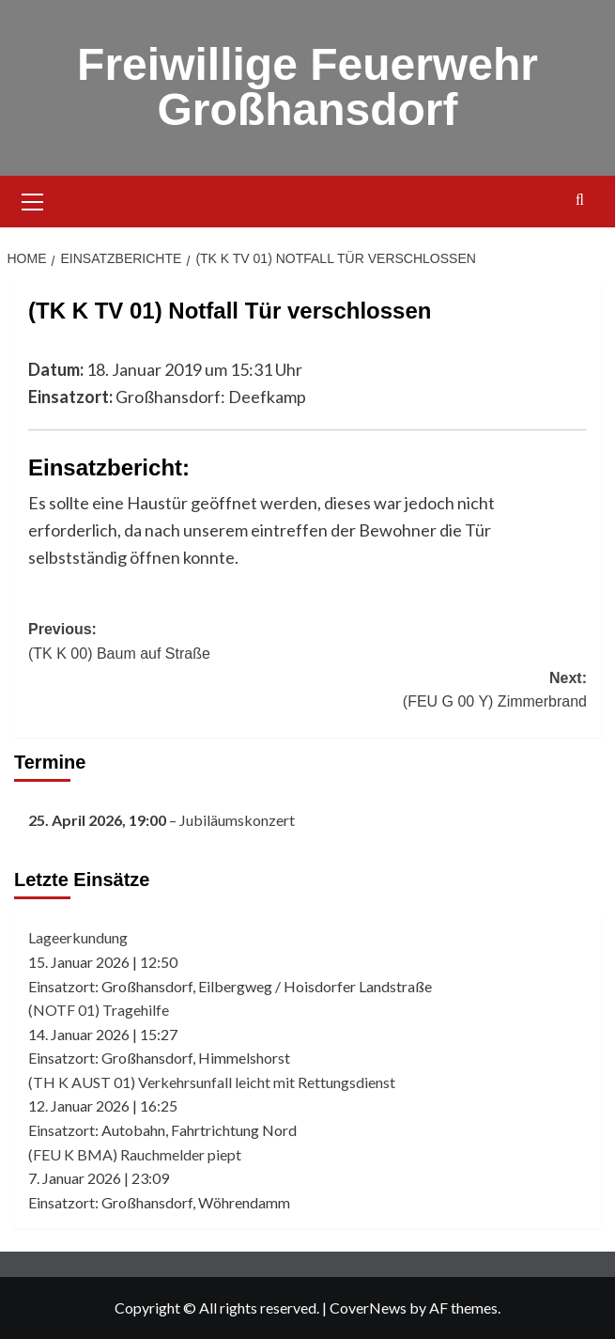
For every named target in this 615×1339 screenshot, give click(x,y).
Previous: (307, 643)
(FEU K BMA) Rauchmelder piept (134, 1154)
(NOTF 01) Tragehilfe (98, 1010)
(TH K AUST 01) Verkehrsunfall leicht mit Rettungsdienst (211, 1082)
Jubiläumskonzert (237, 820)
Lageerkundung (78, 937)
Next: (307, 692)
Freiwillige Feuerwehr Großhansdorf (307, 86)
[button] (33, 199)
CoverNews (368, 1307)
